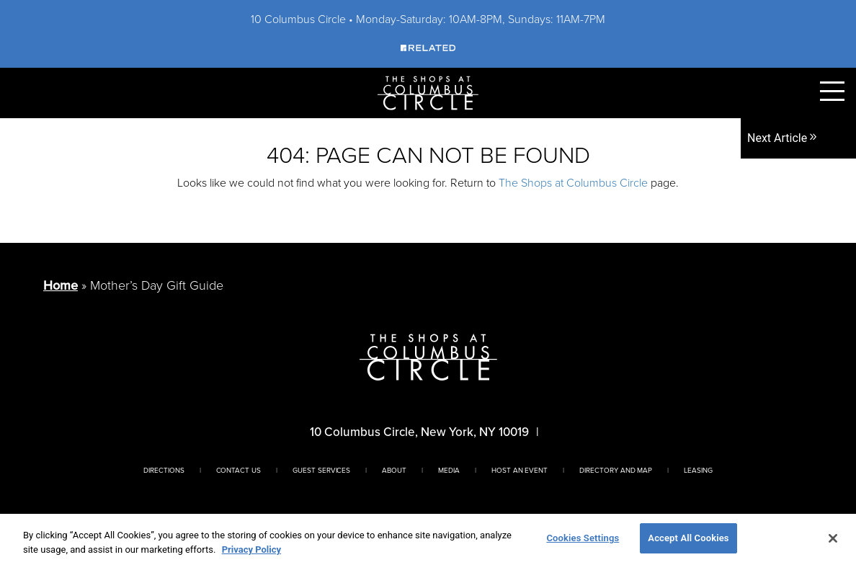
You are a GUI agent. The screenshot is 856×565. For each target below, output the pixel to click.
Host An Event (519, 470)
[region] (428, 539)
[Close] (833, 538)
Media (449, 470)
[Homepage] (428, 92)
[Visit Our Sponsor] (428, 47)
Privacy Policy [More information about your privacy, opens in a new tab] (251, 549)
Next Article (783, 138)
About (394, 470)
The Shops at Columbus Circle (573, 182)
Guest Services (321, 470)
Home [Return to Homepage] (60, 285)
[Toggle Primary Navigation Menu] (832, 91)
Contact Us (239, 470)
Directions (163, 470)
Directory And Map (615, 470)
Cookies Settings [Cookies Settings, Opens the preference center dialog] (582, 538)
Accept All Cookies (688, 538)
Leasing (698, 470)
